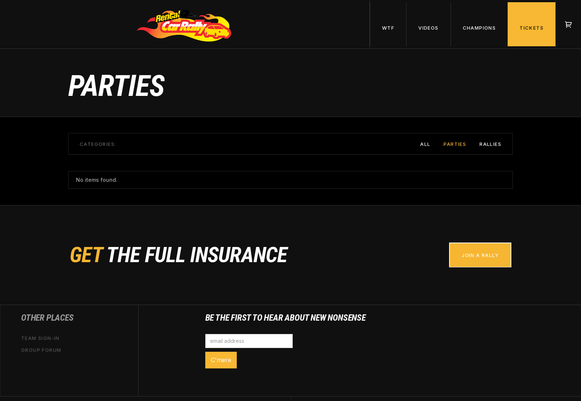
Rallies (490, 144)
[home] (185, 24)
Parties (455, 144)
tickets (531, 28)
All (425, 144)
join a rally (480, 255)
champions (479, 28)
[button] (388, 24)
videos (428, 28)
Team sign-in (40, 338)
